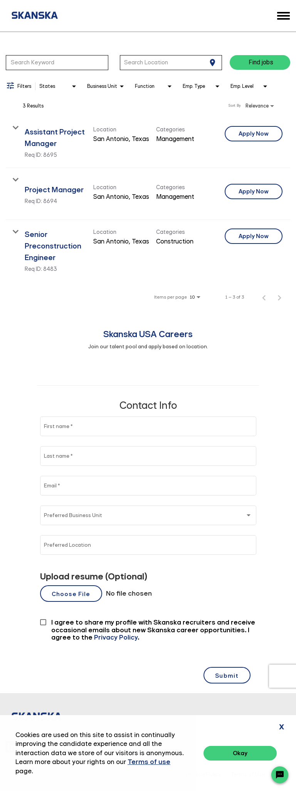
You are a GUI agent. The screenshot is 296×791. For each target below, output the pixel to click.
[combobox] (57, 62)
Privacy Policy (203, 775)
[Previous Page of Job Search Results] (264, 297)
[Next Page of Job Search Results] (279, 297)
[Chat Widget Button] (279, 774)
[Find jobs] (260, 62)
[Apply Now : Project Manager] (254, 191)
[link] (148, 142)
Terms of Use (247, 775)
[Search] (260, 62)
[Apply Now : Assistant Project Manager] (254, 133)
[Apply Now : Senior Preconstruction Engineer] (254, 236)
